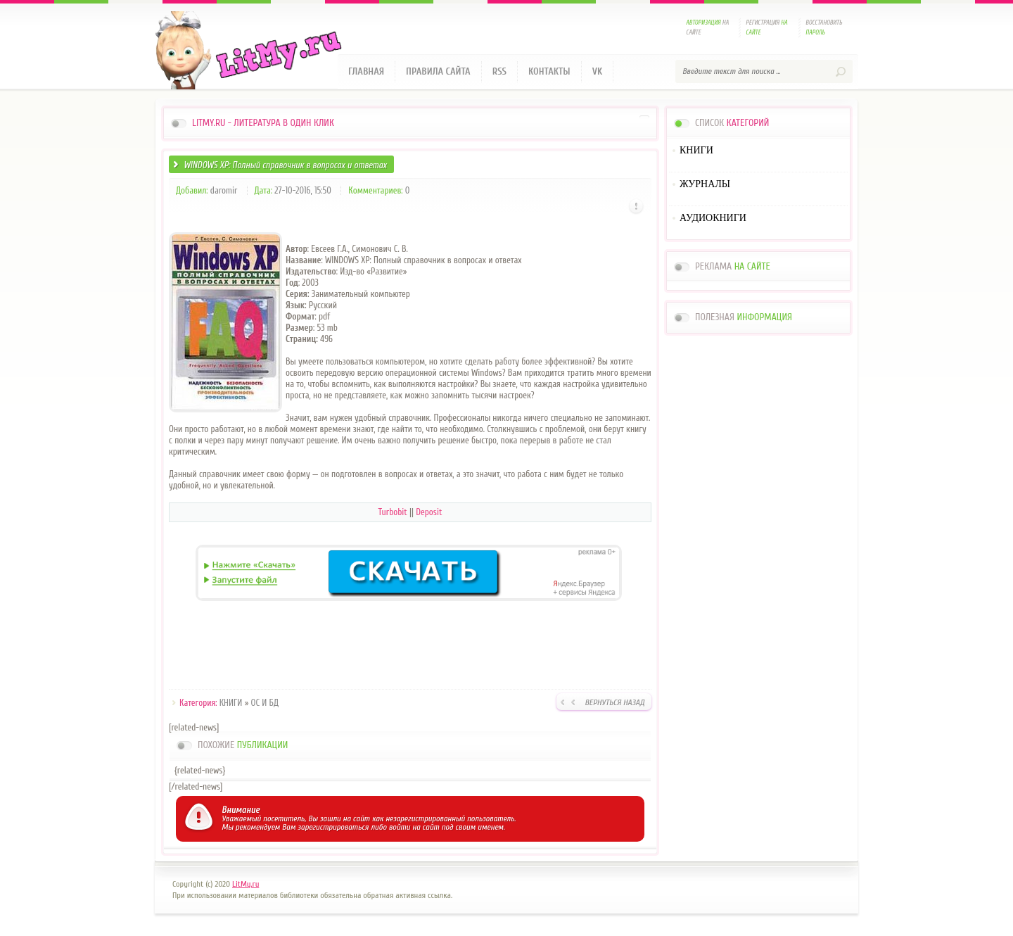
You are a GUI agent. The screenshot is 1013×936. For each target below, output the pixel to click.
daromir (223, 190)
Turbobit (392, 512)
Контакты (549, 71)
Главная (366, 71)
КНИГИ (231, 702)
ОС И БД (265, 702)
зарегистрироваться (333, 827)
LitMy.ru (245, 884)
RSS (499, 71)
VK (597, 71)
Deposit (429, 512)
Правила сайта (438, 71)
